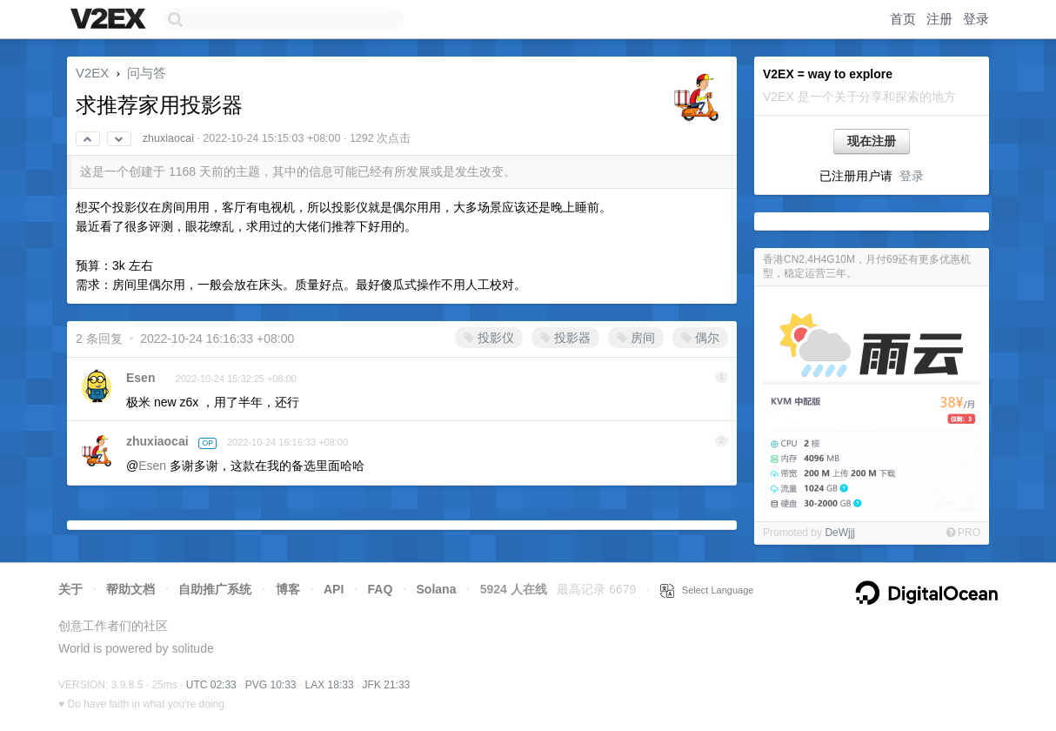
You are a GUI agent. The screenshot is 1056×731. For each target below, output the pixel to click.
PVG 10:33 (271, 685)
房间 (636, 338)
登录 (976, 18)
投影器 (565, 338)
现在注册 (871, 141)
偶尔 (700, 338)
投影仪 (489, 338)
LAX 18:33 (329, 685)
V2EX (92, 72)
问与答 (146, 72)
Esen (140, 378)
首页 (903, 18)
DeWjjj (840, 532)
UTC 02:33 (211, 685)
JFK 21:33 (387, 685)
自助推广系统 (214, 589)
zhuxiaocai (168, 138)
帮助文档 (130, 589)
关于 (70, 589)
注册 (939, 18)
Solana (437, 589)
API (334, 589)
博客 (288, 589)
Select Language (707, 590)
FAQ (380, 589)
